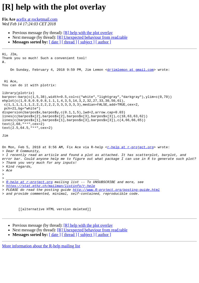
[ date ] (55, 42)
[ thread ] (69, 42)
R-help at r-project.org (29, 208)
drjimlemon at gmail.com (130, 73)
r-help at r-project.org (130, 166)
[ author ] (103, 42)
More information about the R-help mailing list (41, 278)
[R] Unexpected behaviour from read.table (92, 37)
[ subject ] (86, 42)
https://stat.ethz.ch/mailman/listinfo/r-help (50, 212)
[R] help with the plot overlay (88, 32)
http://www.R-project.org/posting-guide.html (116, 217)
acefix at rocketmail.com (37, 19)
